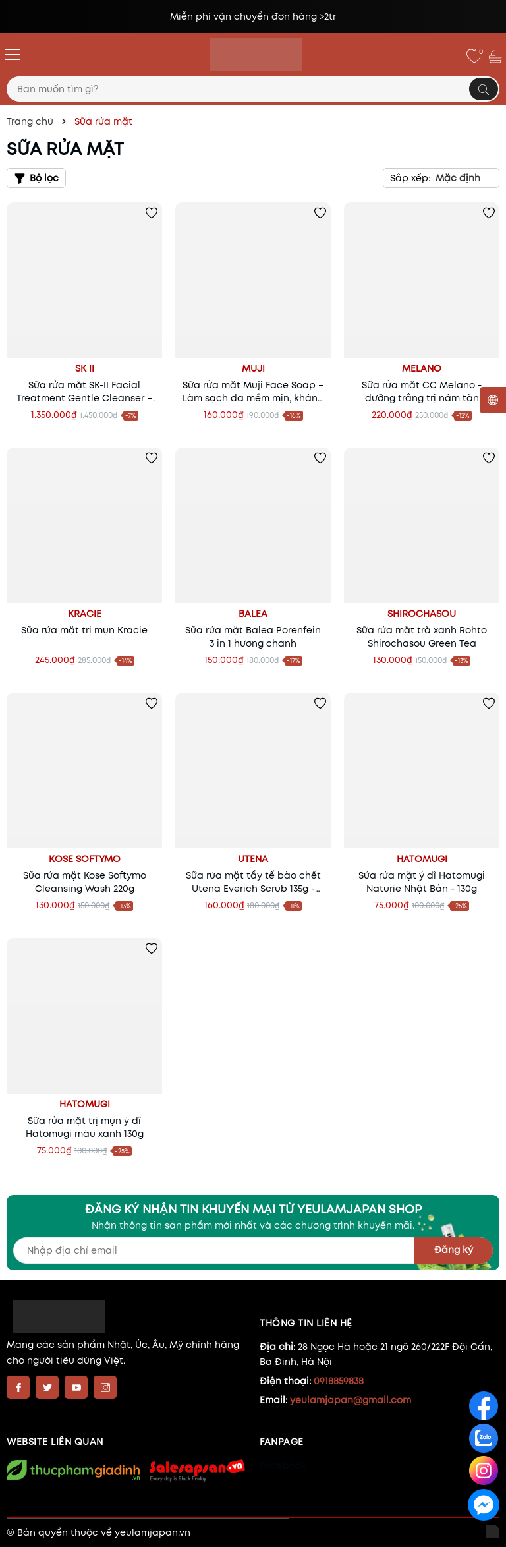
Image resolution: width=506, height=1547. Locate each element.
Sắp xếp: (410, 178)
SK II (84, 368)
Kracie (84, 613)
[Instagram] (105, 1387)
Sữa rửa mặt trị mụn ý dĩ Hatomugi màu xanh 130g (85, 1127)
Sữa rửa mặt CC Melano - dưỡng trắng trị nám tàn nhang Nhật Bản (422, 391)
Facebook (283, 1465)
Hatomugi (422, 858)
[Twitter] (47, 1387)
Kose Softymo (85, 858)
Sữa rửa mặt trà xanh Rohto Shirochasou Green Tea (421, 637)
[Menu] (12, 54)
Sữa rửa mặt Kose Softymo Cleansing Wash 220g (84, 882)
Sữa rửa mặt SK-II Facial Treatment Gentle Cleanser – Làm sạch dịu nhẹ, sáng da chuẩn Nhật (84, 391)
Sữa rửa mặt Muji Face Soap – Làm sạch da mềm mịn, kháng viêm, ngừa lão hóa (253, 391)
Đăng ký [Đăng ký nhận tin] (453, 1249)
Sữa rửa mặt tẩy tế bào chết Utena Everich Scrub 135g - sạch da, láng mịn (253, 882)
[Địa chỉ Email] (253, 1250)
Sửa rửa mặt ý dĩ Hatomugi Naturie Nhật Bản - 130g (421, 882)
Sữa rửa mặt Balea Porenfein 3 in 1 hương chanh (253, 637)
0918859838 (339, 1380)
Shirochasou (421, 613)
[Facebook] (18, 1387)
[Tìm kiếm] (483, 89)
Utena (253, 858)
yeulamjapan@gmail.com (350, 1400)
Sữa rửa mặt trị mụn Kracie (84, 630)
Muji (253, 368)
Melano (421, 368)
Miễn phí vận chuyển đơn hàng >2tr (253, 16)
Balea (253, 613)
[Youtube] (76, 1387)
